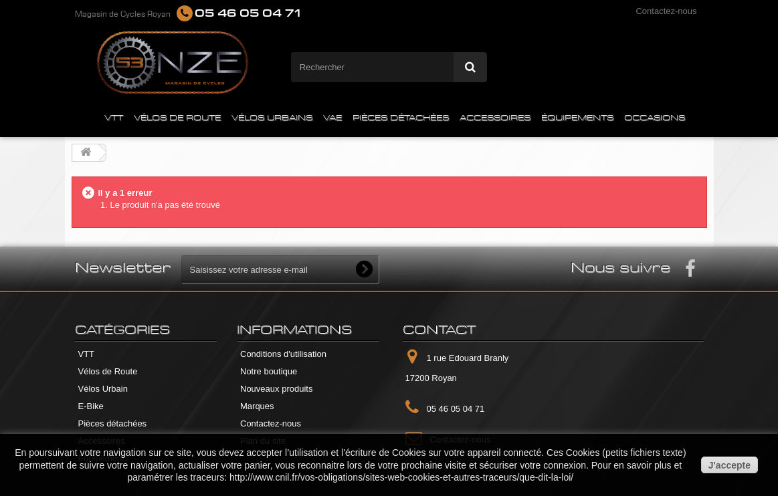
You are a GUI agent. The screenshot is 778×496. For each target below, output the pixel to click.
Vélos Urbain (103, 389)
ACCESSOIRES (495, 118)
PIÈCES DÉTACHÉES (401, 118)
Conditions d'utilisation (283, 354)
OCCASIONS (654, 118)
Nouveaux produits (276, 389)
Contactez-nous (666, 11)
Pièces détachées (112, 423)
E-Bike (91, 406)
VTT (113, 118)
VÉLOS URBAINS (271, 118)
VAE (332, 118)
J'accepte (729, 465)
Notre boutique (268, 371)
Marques (257, 406)
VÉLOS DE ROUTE (177, 118)
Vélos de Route (108, 371)
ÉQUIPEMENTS (577, 118)
